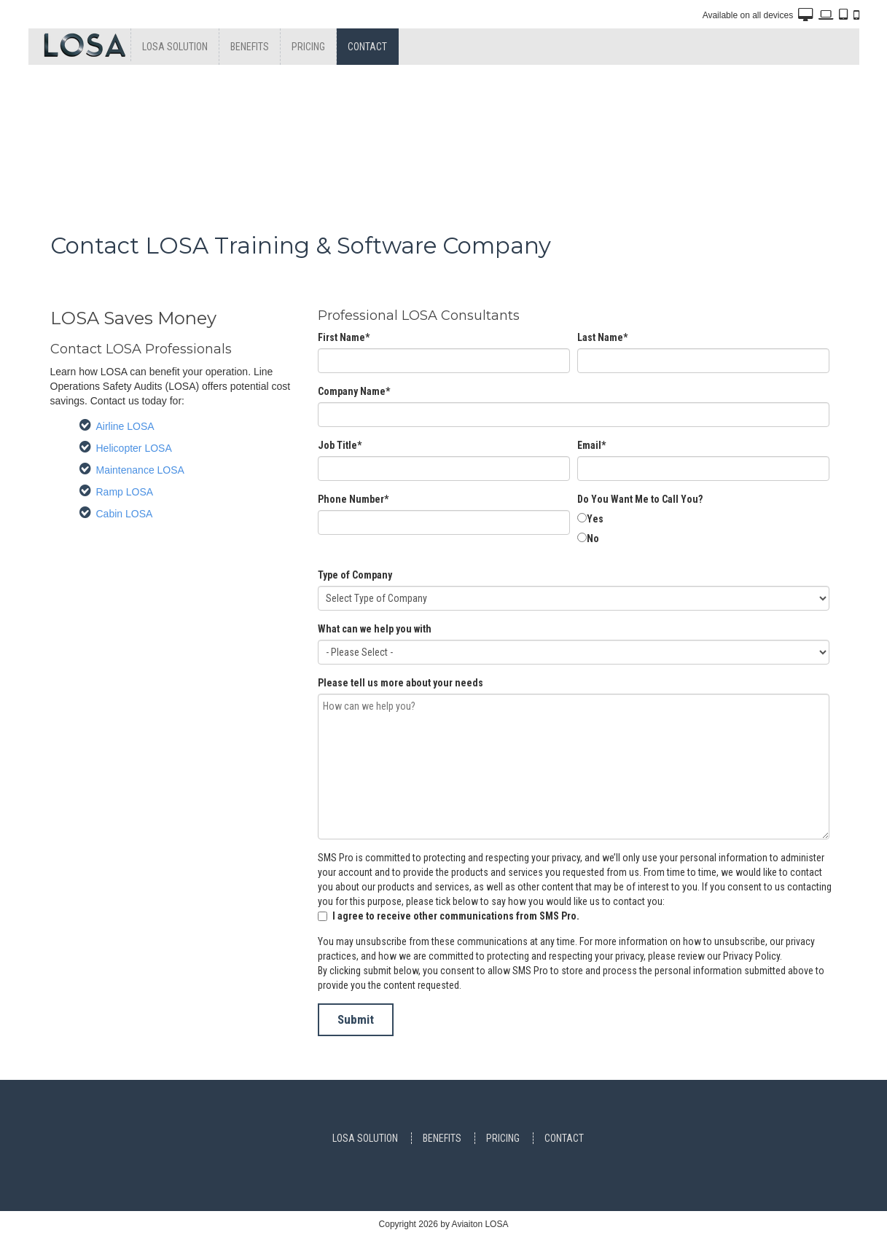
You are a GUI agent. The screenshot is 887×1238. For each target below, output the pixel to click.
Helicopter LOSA (134, 448)
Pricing (308, 46)
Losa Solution (175, 46)
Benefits (249, 46)
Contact (367, 46)
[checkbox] (703, 529)
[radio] (703, 520)
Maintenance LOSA (140, 470)
